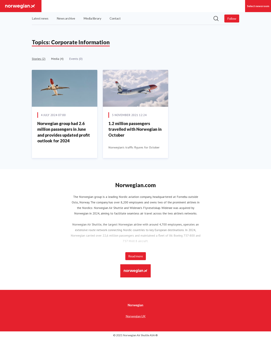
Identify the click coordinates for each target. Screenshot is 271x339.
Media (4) (57, 59)
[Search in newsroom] (216, 18)
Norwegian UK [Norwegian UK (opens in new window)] (136, 316)
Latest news (40, 18)
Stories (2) (38, 59)
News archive (66, 18)
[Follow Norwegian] (231, 18)
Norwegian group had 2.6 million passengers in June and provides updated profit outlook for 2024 (63, 132)
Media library (92, 18)
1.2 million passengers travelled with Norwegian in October (135, 129)
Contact (115, 18)
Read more (135, 256)
